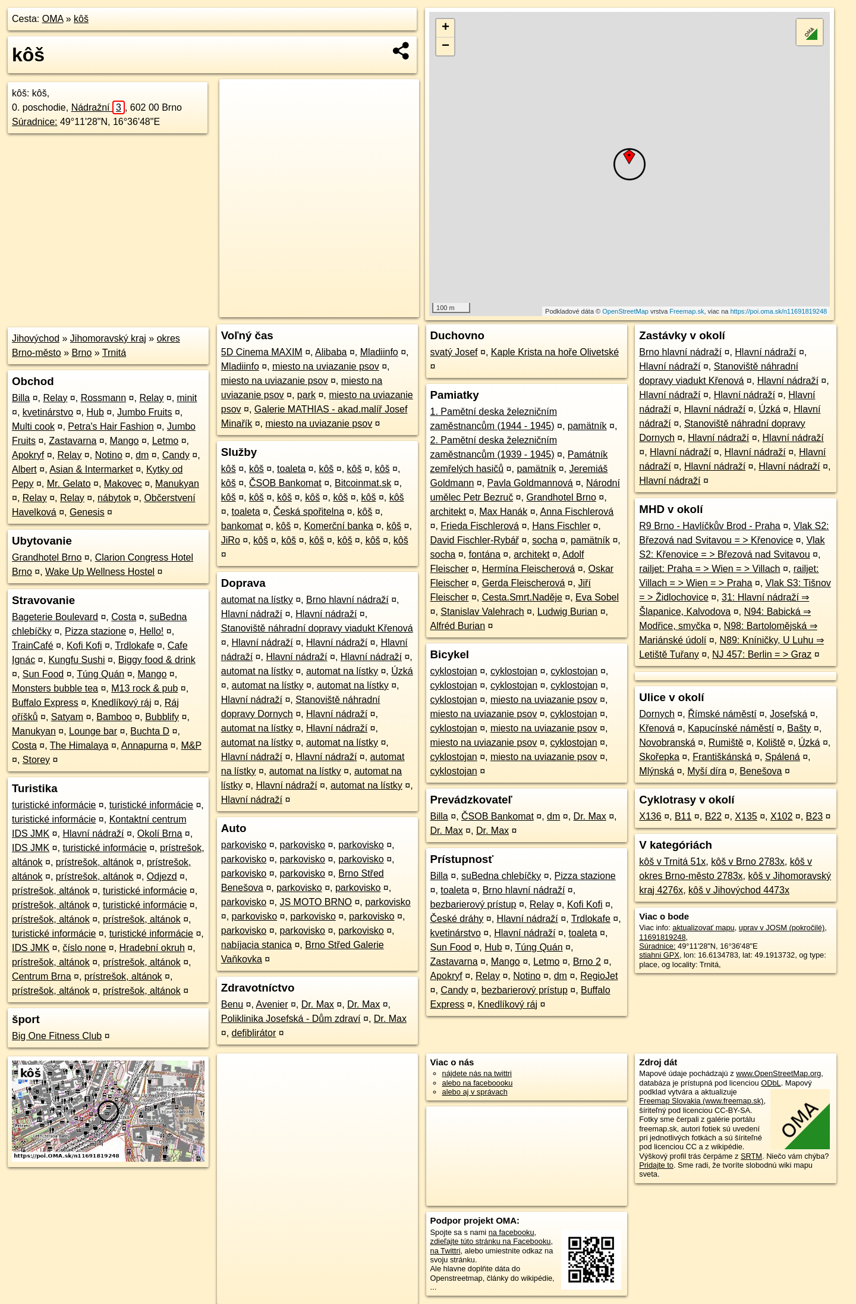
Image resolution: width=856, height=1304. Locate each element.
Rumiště (726, 742)
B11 (683, 816)
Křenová (657, 728)
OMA (53, 19)
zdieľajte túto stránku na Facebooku (490, 1241)
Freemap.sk (686, 311)
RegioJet (599, 976)
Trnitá (114, 353)
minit (187, 398)
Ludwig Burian (567, 611)
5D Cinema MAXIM (262, 352)
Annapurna (144, 745)
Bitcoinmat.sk (363, 483)
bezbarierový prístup (473, 904)
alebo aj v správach (475, 1091)
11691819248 (662, 937)
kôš (81, 19)
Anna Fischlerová (577, 511)
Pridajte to (656, 1165)
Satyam (67, 717)
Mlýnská (656, 771)
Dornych (657, 714)
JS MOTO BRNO (316, 902)
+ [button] (445, 28)
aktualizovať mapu (703, 927)
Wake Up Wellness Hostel (100, 572)
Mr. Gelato (69, 484)
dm (142, 455)
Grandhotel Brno (46, 557)
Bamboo (114, 717)
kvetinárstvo (48, 412)
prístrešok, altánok (95, 862)
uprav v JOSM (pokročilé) (781, 927)
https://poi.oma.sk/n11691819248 (778, 311)
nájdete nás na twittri (477, 1073)
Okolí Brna (159, 833)
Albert (24, 469)
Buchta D (149, 731)
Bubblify (162, 717)
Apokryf (28, 455)
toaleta (291, 469)
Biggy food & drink (157, 660)
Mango (124, 441)
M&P (191, 745)
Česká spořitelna (308, 511)
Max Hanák (503, 511)
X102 (781, 816)
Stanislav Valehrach (482, 611)
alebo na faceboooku (477, 1082)
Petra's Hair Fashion (110, 426)
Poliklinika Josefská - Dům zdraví (291, 1019)
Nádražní (98, 107)
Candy (176, 455)
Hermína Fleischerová (528, 569)
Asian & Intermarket (91, 469)
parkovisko (243, 845)
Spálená (782, 757)
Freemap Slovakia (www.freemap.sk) (701, 1100)
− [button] (445, 46)
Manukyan (177, 484)
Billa (21, 398)
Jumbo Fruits (144, 412)
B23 (814, 816)
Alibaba (331, 352)
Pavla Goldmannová (530, 483)
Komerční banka (338, 526)
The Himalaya (79, 745)
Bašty (799, 728)
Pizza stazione (95, 631)
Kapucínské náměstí (731, 728)
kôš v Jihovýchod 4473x (738, 890)
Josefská (788, 714)
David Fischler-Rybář (474, 540)
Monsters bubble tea (55, 688)
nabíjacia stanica (256, 945)
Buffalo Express (45, 703)
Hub (94, 412)
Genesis (87, 512)
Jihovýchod (35, 338)
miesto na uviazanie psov (325, 366)
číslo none (84, 948)
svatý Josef (454, 352)
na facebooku (511, 1232)
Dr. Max (317, 1004)
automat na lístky (257, 600)
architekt (448, 511)
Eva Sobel (597, 597)
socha (545, 540)
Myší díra (706, 771)
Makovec (123, 484)
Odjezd (162, 876)
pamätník (587, 426)
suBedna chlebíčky (501, 876)
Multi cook (33, 426)
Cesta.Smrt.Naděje (522, 597)
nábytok (114, 498)
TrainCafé (33, 645)
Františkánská (722, 757)
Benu (232, 1004)
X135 (746, 816)
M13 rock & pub (144, 688)
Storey (36, 760)
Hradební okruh (152, 948)
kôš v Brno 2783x (748, 861)
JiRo (230, 540)
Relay (55, 398)
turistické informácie (54, 805)
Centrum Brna (41, 976)
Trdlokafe (134, 645)
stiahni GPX (659, 954)
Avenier (272, 1004)
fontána (484, 554)
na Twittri (445, 1250)
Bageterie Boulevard (55, 617)
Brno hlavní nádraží (347, 600)
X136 (650, 816)
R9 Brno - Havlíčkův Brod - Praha (709, 526)
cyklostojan (453, 671)
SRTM (751, 1156)
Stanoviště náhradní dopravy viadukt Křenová (317, 628)
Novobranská (667, 742)
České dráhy (457, 919)
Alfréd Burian (458, 626)
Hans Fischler (561, 526)
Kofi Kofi (84, 645)
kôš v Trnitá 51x (672, 861)
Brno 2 (587, 961)
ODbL (771, 1082)
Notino (108, 455)
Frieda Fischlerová (479, 526)
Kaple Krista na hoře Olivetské (555, 352)
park (306, 395)
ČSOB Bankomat (285, 483)
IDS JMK (30, 848)
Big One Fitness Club (57, 1036)
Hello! (151, 631)
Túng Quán (100, 674)
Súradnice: (35, 122)
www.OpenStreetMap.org (778, 1073)
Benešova (760, 771)
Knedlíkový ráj (122, 703)
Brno (82, 353)
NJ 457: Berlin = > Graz (761, 654)
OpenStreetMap (625, 311)
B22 (713, 816)
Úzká (402, 671)
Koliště (771, 742)
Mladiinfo (379, 352)
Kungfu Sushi (76, 660)
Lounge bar (93, 731)
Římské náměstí (722, 714)
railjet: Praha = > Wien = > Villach (709, 569)
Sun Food (43, 674)
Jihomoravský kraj (108, 338)
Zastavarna (72, 441)
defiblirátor (254, 1033)
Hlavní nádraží (93, 833)
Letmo (165, 441)
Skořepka (659, 757)
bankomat (242, 526)
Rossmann (103, 398)
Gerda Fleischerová (523, 583)
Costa (123, 617)
